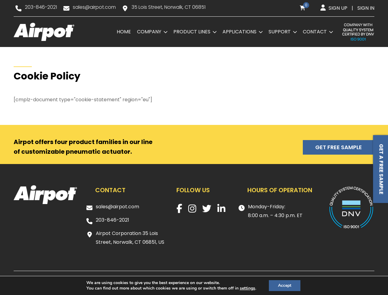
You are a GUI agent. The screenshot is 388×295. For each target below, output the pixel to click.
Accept (284, 285)
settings (247, 288)
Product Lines (191, 31)
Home (124, 31)
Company (149, 31)
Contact (315, 31)
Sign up (338, 8)
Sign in (365, 8)
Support (280, 31)
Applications (239, 31)
